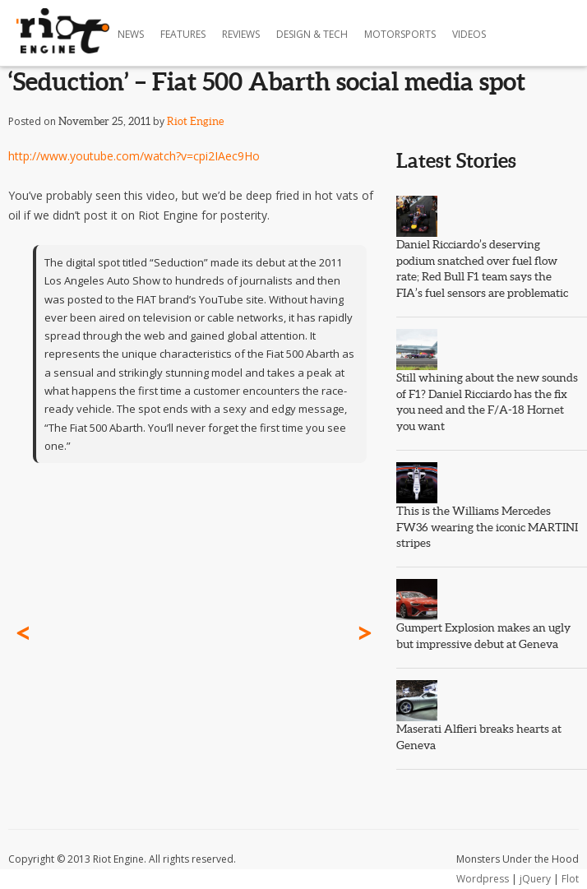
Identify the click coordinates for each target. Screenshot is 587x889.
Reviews (241, 34)
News (131, 34)
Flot (570, 879)
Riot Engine (195, 121)
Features (183, 34)
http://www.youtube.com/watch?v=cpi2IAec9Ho (134, 156)
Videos (469, 34)
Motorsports (400, 34)
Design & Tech (312, 34)
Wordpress (482, 879)
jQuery (535, 879)
